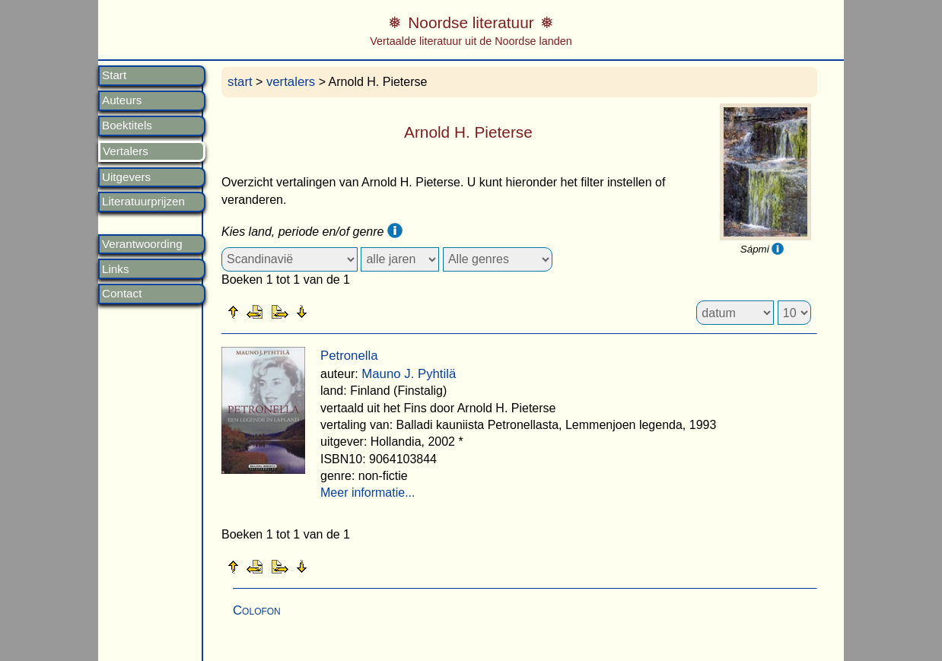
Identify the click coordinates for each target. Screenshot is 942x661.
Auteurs (122, 100)
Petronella (349, 355)
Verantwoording (142, 244)
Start (114, 75)
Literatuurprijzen (143, 201)
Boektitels (127, 125)
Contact (122, 294)
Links (115, 269)
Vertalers (125, 151)
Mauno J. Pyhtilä (408, 374)
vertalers (290, 82)
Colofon (257, 610)
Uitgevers (126, 177)
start (240, 82)
